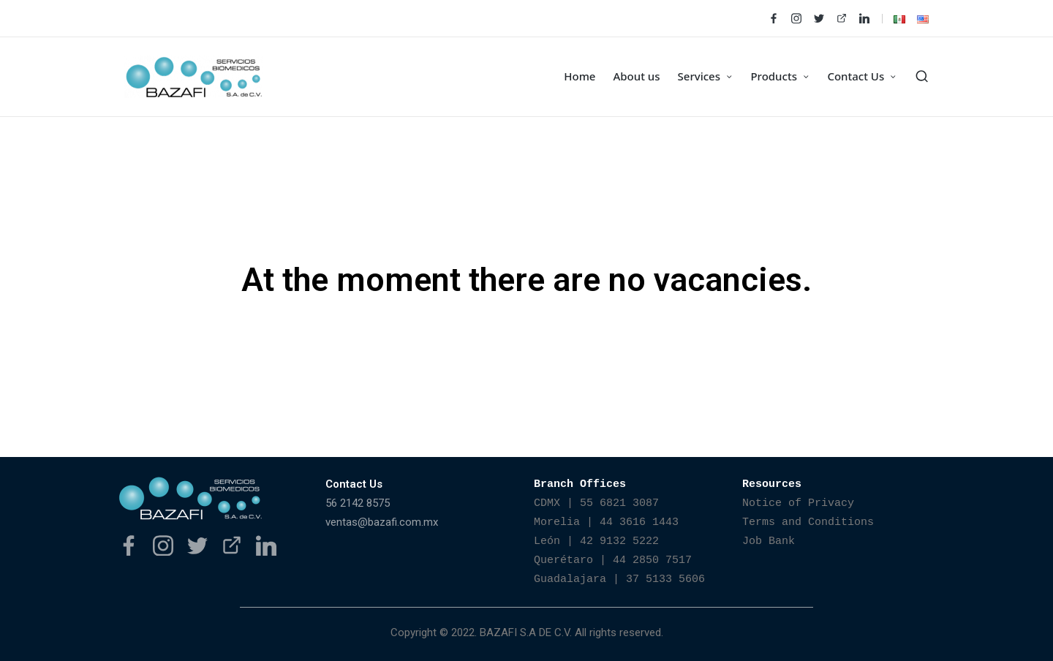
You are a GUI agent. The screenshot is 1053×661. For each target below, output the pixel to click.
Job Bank (768, 541)
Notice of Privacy (798, 503)
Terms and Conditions (808, 522)
